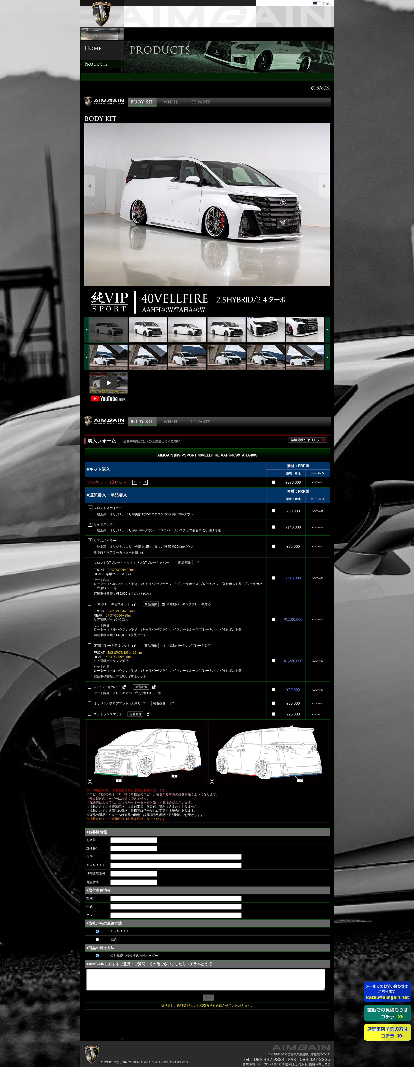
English (327, 3)
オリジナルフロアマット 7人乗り (117, 703)
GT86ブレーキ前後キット (112, 604)
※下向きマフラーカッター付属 (116, 552)
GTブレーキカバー (107, 687)
